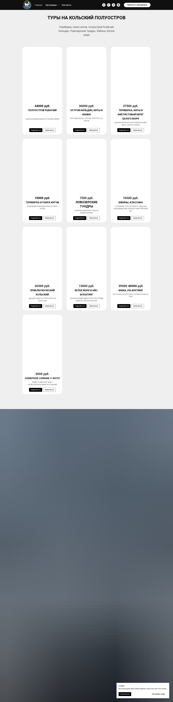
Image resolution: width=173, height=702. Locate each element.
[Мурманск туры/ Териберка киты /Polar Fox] (103, 5)
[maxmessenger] (118, 5)
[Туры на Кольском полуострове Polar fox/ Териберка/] (113, 5)
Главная (38, 5)
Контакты (66, 5)
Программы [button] (51, 5)
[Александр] (108, 5)
